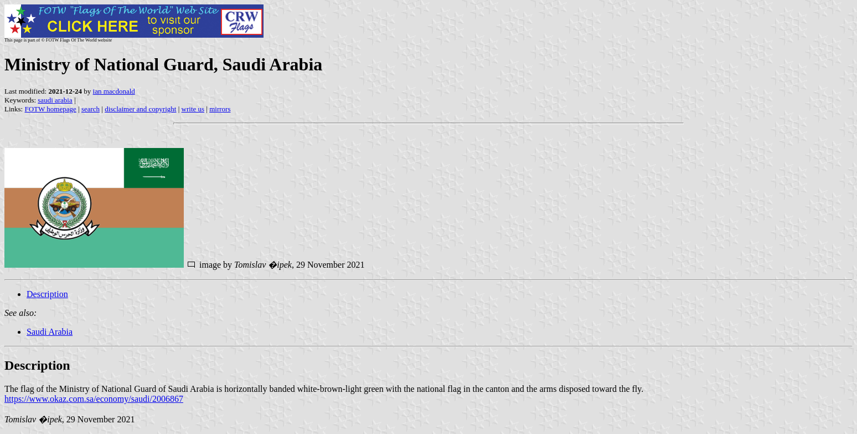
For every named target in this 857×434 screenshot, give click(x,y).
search (90, 109)
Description (47, 294)
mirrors (219, 109)
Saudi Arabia (50, 331)
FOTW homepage (50, 109)
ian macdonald (114, 91)
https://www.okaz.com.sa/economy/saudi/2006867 (93, 399)
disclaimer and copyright (140, 109)
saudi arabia (55, 100)
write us (193, 109)
